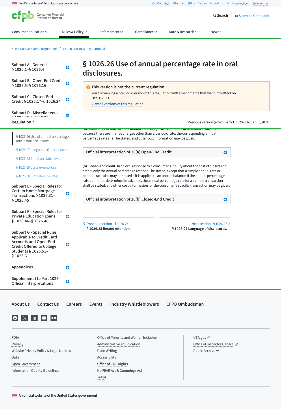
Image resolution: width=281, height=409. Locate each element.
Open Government (26, 364)
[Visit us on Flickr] (53, 317)
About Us (21, 304)
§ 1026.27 (209, 223)
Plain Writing (107, 350)
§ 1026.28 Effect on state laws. (38, 158)
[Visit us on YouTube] (44, 317)
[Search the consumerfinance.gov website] (220, 16)
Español (157, 4)
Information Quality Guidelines (35, 370)
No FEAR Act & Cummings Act (119, 370)
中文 (167, 4)
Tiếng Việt (178, 4)
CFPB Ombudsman (185, 304)
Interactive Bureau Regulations (36, 49)
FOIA (15, 337)
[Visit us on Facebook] (15, 317)
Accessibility (106, 357)
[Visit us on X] (24, 317)
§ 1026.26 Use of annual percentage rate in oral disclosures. (42, 139)
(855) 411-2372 (261, 4)
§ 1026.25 (107, 223)
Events (95, 304)
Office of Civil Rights (112, 364)
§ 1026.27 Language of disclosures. (41, 149)
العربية (225, 4)
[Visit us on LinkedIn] (34, 317)
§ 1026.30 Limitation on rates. (38, 176)
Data (15, 357)
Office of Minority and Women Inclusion (127, 337)
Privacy (17, 344)
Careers (74, 304)
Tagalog (202, 4)
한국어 (191, 4)
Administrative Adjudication (118, 344)
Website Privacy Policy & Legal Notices (41, 350)
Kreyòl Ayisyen (240, 4)
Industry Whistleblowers (134, 304)
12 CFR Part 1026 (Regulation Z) (84, 49)
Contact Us (48, 304)
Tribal (101, 377)
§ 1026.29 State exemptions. (37, 167)
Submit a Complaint (252, 16)
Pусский (215, 4)
